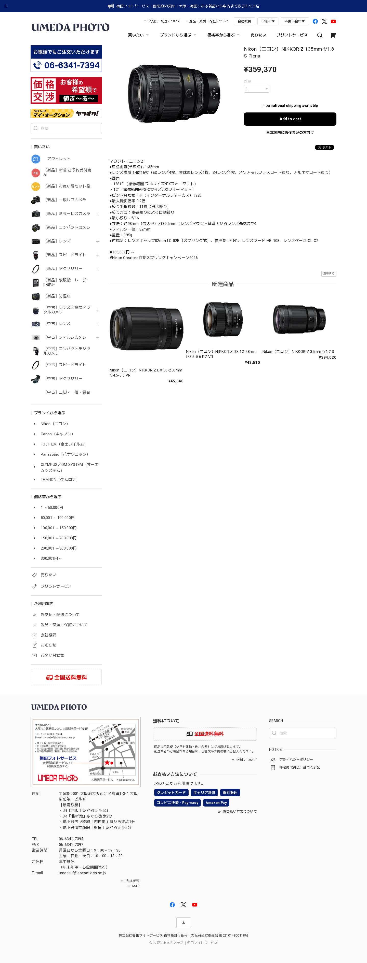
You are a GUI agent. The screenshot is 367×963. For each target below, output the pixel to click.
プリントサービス (292, 35)
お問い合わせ (295, 21)
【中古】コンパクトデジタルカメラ (66, 351)
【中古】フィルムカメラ (64, 337)
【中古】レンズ (57, 324)
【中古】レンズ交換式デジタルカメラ (66, 310)
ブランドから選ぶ (178, 35)
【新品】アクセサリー (62, 269)
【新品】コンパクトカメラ (66, 227)
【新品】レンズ (57, 241)
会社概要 (244, 21)
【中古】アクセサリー (62, 379)
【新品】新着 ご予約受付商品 (67, 172)
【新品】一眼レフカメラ (64, 200)
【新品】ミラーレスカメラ (66, 214)
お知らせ (268, 21)
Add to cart (290, 119)
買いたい (139, 35)
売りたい (258, 35)
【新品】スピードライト (64, 255)
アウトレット (57, 159)
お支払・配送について (164, 21)
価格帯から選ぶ (224, 35)
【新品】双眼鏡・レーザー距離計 (66, 282)
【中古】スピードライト (64, 365)
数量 (247, 81)
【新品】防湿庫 (57, 296)
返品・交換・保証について (209, 21)
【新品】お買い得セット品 (66, 186)
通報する (329, 273)
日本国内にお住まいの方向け (290, 133)
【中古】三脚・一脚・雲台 (66, 392)
